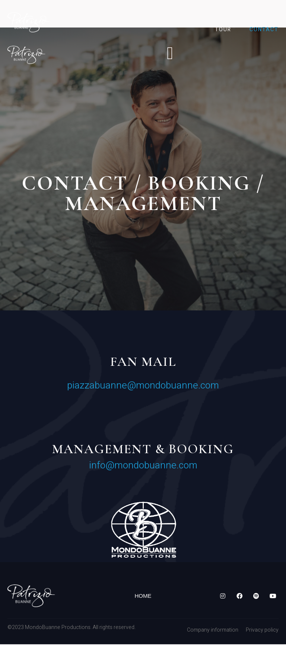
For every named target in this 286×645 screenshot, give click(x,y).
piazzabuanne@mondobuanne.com (143, 387)
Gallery (255, 15)
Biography (145, 15)
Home (101, 15)
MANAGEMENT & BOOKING (143, 450)
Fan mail (143, 363)
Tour (223, 29)
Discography (202, 15)
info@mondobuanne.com (143, 466)
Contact (264, 29)
